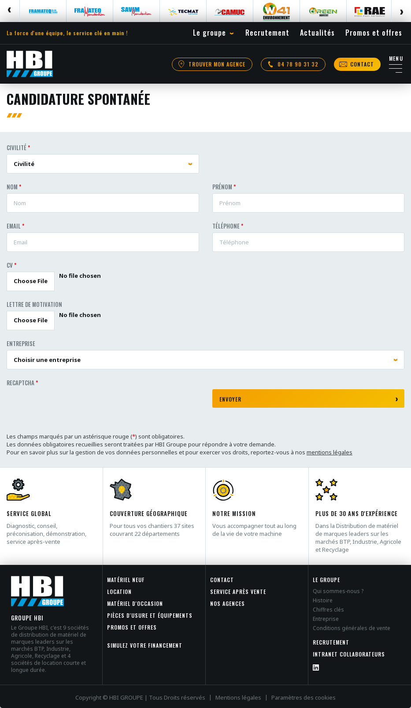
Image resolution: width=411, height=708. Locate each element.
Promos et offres (132, 627)
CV (10, 265)
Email (14, 225)
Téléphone (226, 225)
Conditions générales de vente (351, 628)
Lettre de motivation (34, 304)
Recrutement (331, 642)
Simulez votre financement (144, 645)
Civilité (16, 147)
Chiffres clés (328, 609)
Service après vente (238, 591)
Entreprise (21, 343)
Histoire (323, 600)
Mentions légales (238, 697)
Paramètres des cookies (303, 697)
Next (401, 11)
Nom (12, 186)
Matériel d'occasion (135, 603)
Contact (222, 579)
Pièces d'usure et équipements (150, 615)
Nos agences (227, 603)
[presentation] (74, 406)
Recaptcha (20, 382)
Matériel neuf (125, 579)
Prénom (222, 186)
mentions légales (329, 452)
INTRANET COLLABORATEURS (349, 654)
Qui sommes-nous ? (338, 591)
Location (119, 591)
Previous (10, 11)
